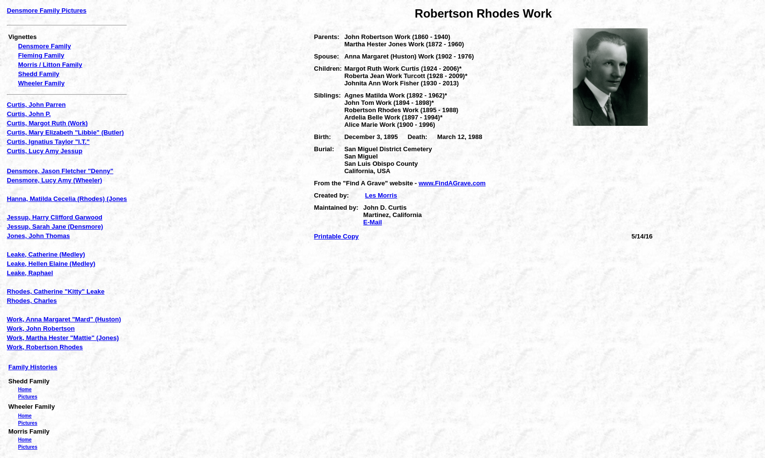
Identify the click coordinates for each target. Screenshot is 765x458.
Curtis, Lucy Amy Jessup (44, 151)
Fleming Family (41, 55)
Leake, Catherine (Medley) (46, 254)
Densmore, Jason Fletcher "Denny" (60, 171)
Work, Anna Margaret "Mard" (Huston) (64, 319)
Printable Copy (336, 236)
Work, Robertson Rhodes (45, 347)
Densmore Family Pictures (46, 10)
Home (25, 389)
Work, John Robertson (41, 328)
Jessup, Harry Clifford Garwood (54, 217)
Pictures (27, 396)
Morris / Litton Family (50, 64)
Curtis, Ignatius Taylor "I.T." (48, 141)
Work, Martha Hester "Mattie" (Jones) (63, 337)
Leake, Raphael (30, 273)
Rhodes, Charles (32, 300)
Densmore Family (44, 46)
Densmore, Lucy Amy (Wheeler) (54, 180)
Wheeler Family (41, 83)
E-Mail (372, 222)
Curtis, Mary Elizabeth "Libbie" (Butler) (65, 132)
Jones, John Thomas (38, 235)
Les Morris (381, 195)
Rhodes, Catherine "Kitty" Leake (55, 291)
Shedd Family (39, 74)
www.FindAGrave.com (452, 183)
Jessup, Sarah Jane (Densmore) (55, 226)
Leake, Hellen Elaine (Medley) (51, 263)
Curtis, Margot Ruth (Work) (47, 123)
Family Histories (32, 367)
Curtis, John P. (29, 114)
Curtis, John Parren (36, 104)
